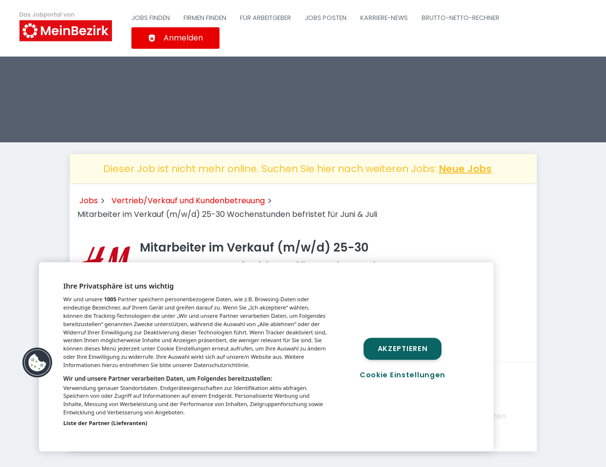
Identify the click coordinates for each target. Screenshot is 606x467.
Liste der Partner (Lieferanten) (105, 423)
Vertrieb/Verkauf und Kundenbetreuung (188, 200)
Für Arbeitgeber (265, 18)
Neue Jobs (465, 168)
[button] (37, 362)
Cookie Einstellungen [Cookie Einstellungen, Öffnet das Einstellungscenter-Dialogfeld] (402, 375)
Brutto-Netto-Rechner (460, 18)
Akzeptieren (403, 348)
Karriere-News (384, 18)
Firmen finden (205, 18)
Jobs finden (150, 18)
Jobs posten (326, 18)
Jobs (88, 200)
